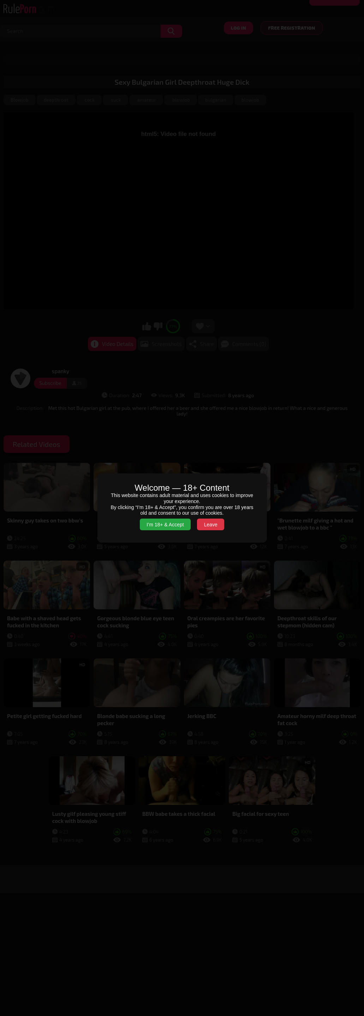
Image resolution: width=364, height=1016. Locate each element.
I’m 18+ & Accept (165, 524)
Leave (210, 524)
